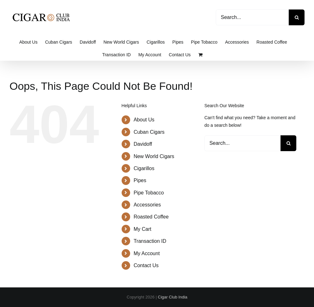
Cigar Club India (172, 297)
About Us (144, 119)
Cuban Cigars (149, 132)
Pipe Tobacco (149, 192)
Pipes (140, 180)
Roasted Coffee (151, 216)
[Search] (297, 17)
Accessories (147, 204)
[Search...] (252, 17)
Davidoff (143, 144)
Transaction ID (150, 241)
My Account (147, 253)
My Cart (142, 229)
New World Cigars (154, 156)
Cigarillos (144, 168)
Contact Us (146, 265)
